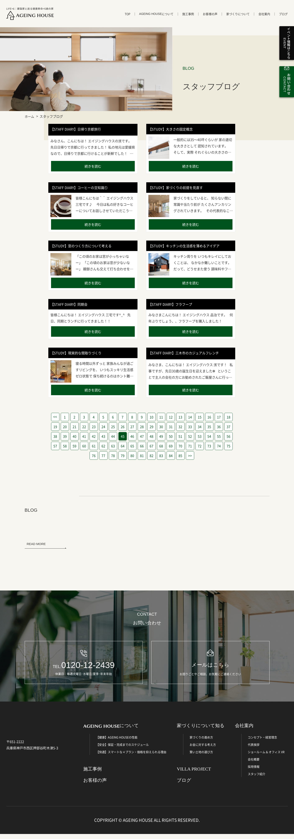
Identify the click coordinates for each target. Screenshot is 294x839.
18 (228, 417)
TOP (127, 16)
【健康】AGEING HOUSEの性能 (116, 742)
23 (94, 426)
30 (161, 426)
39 (65, 436)
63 (113, 445)
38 (55, 436)
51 (180, 436)
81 (142, 455)
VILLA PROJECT (194, 774)
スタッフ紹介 (256, 779)
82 (151, 455)
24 (103, 426)
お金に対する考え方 (203, 750)
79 (123, 455)
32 (180, 426)
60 (84, 445)
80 (132, 455)
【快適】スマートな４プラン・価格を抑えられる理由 (131, 757)
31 (171, 426)
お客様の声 (210, 16)
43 (103, 436)
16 (209, 417)
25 (113, 426)
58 (65, 445)
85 (180, 455)
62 (103, 445)
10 (151, 417)
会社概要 (253, 764)
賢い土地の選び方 (201, 757)
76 (94, 455)
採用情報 (253, 772)
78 (113, 455)
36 (219, 426)
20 (65, 426)
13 (180, 417)
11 (161, 417)
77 (103, 455)
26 (123, 426)
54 (209, 436)
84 (171, 455)
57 (55, 445)
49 (161, 436)
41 (84, 436)
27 (132, 426)
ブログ (283, 16)
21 (74, 426)
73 (209, 445)
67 (151, 445)
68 (161, 445)
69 (171, 445)
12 (171, 417)
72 (200, 445)
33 (190, 426)
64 (123, 445)
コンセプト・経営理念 (262, 742)
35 (209, 426)
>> (190, 455)
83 (161, 455)
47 (142, 436)
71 (190, 445)
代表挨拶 (253, 750)
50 (171, 436)
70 (180, 445)
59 (74, 445)
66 (142, 445)
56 (228, 436)
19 (55, 426)
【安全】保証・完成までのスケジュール (122, 750)
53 (200, 436)
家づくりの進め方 (201, 742)
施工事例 (188, 16)
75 (228, 445)
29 (151, 426)
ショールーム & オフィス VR (266, 757)
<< (55, 417)
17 (219, 417)
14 (190, 417)
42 (94, 436)
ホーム (30, 116)
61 (94, 445)
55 (219, 436)
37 (228, 426)
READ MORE (36, 544)
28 (142, 426)
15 (200, 417)
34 (200, 426)
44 (113, 436)
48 (151, 436)
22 (84, 426)
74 (219, 445)
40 (74, 436)
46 (132, 436)
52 (190, 436)
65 (132, 445)
